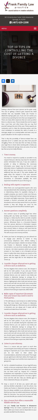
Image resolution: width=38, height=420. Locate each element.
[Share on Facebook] (3, 81)
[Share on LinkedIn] (12, 81)
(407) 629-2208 (19, 22)
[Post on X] (8, 81)
